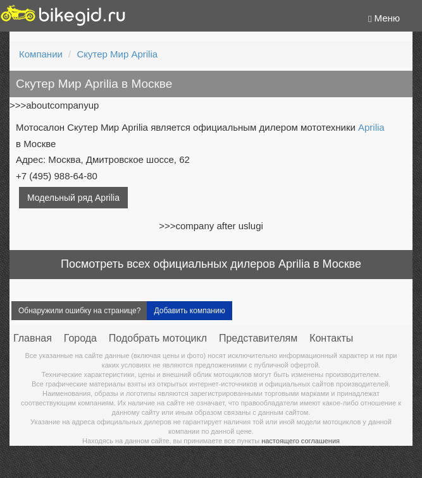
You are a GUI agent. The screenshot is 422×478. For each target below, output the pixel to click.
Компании (41, 54)
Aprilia (371, 127)
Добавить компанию (189, 310)
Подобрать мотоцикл (158, 338)
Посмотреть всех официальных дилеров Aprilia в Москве (211, 264)
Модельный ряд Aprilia (73, 198)
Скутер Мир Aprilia (117, 54)
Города (80, 338)
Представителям (258, 338)
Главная (32, 338)
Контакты (331, 338)
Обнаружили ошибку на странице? (79, 310)
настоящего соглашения (300, 441)
